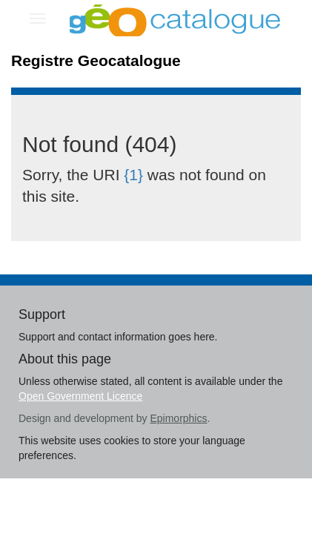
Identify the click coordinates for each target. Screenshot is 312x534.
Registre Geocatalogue (96, 60)
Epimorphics (178, 418)
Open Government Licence (80, 396)
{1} (133, 174)
